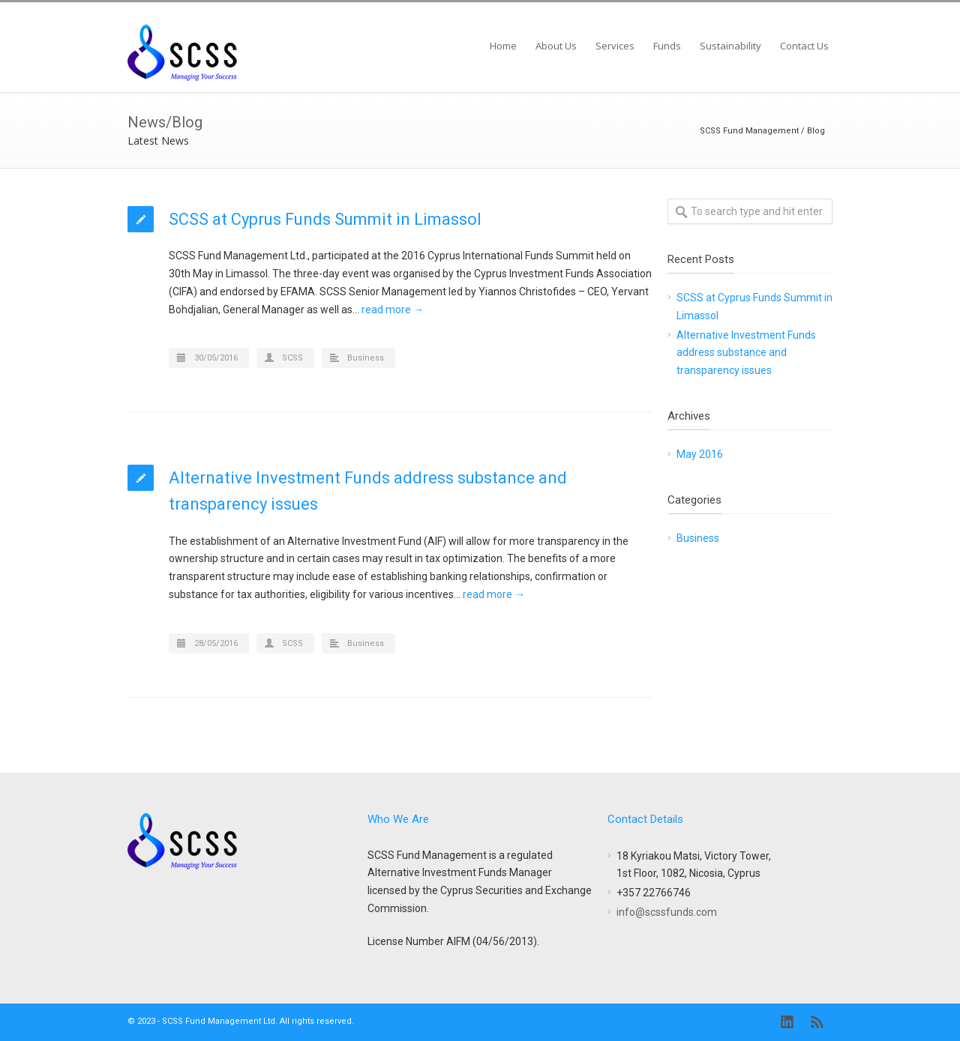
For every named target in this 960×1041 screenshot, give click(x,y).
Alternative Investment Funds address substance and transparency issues (746, 353)
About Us (556, 45)
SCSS (292, 358)
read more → (393, 310)
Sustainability (730, 45)
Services (615, 45)
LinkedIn (787, 1022)
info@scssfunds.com (666, 912)
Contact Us (804, 45)
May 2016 (699, 454)
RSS (817, 1022)
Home (503, 45)
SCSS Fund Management (749, 131)
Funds (667, 45)
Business (365, 358)
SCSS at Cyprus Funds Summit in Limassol (325, 219)
